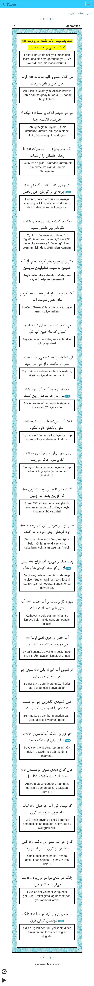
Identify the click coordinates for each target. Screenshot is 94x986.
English (71, 13)
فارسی (89, 13)
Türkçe (80, 13)
